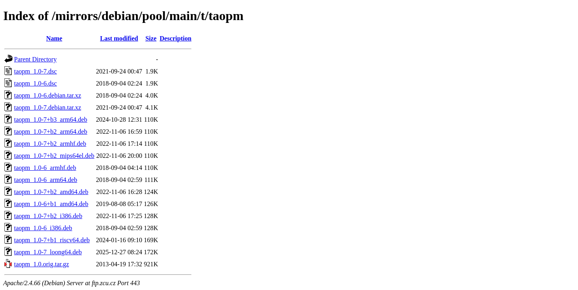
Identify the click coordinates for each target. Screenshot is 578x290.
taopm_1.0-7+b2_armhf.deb (50, 143)
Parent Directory (35, 59)
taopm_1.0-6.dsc (35, 83)
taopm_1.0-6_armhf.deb (45, 167)
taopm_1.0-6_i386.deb (43, 228)
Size (151, 38)
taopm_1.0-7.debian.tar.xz (47, 107)
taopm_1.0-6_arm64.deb (45, 179)
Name (54, 38)
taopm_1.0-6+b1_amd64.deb (51, 203)
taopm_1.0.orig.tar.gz (41, 264)
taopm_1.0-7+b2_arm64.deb (50, 131)
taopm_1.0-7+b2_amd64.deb (51, 191)
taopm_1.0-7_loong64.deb (48, 252)
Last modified (119, 38)
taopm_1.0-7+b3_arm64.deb (50, 119)
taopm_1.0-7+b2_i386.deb (48, 215)
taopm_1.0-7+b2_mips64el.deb (54, 155)
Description (175, 38)
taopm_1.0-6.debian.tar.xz (47, 95)
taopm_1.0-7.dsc (35, 71)
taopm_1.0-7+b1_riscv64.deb (52, 240)
